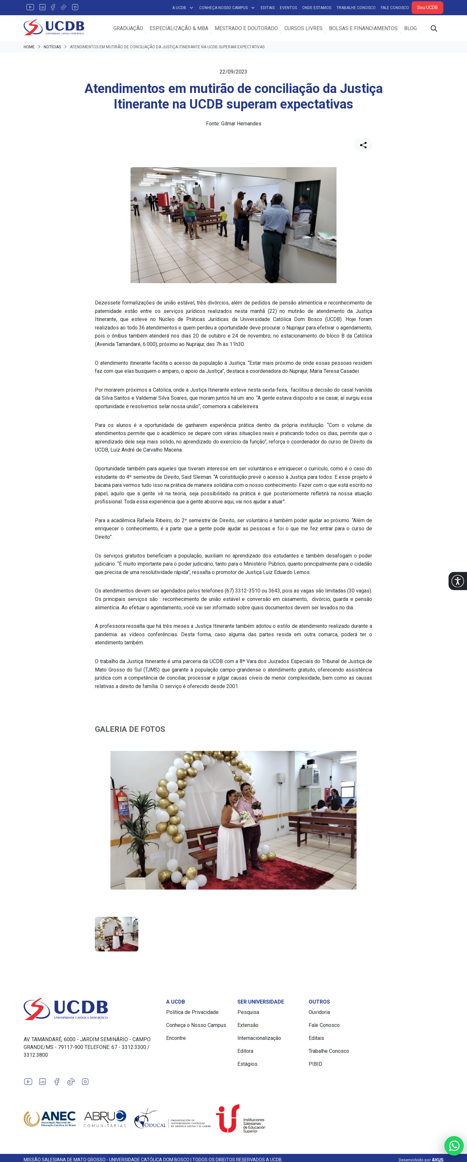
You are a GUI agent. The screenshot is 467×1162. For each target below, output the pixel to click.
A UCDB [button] (183, 7)
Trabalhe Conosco (356, 8)
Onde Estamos (316, 8)
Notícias (52, 47)
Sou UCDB (427, 7)
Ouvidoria (319, 1012)
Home (29, 47)
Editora (245, 1051)
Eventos (288, 8)
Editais (268, 8)
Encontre (176, 1038)
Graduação (128, 28)
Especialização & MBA (179, 28)
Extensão (247, 1025)
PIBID (315, 1064)
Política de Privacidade (192, 1012)
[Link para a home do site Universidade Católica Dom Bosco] (91, 1009)
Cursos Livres (303, 28)
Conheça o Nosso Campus (196, 1025)
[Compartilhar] (363, 145)
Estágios (247, 1064)
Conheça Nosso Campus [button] (227, 7)
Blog (410, 28)
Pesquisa (248, 1012)
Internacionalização (259, 1038)
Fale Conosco (395, 8)
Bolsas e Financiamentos (363, 28)
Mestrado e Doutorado (246, 28)
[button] (458, 581)
